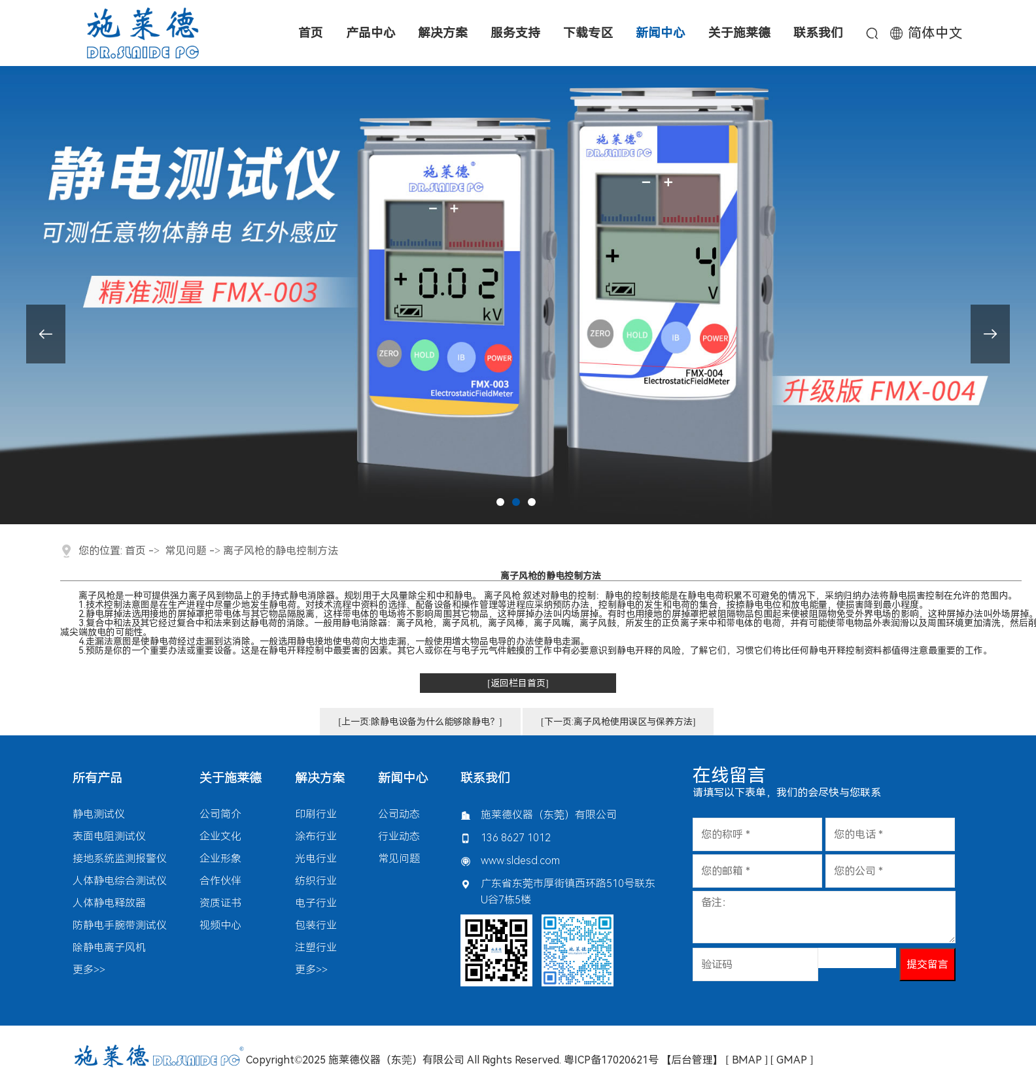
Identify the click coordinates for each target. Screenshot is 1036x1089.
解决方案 (320, 778)
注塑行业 (316, 947)
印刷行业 (316, 814)
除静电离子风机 (109, 947)
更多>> (89, 969)
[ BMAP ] (747, 1060)
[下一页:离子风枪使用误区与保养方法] (618, 721)
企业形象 (220, 858)
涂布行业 (316, 836)
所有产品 (97, 778)
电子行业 (316, 903)
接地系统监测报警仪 (120, 858)
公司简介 (220, 814)
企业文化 (220, 836)
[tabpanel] (518, 295)
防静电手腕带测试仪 (120, 925)
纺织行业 (316, 881)
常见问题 (186, 550)
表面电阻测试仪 (109, 836)
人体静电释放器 (109, 903)
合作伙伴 (220, 881)
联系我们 (485, 778)
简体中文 (935, 33)
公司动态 (399, 814)
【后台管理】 (692, 1060)
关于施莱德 (230, 778)
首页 (135, 550)
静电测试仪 (99, 814)
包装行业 (316, 925)
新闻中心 (403, 778)
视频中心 (220, 925)
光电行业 (316, 858)
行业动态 (399, 836)
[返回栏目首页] (517, 683)
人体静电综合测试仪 (120, 881)
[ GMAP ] (792, 1060)
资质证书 (220, 903)
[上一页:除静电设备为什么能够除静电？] (420, 721)
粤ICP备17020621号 (611, 1060)
